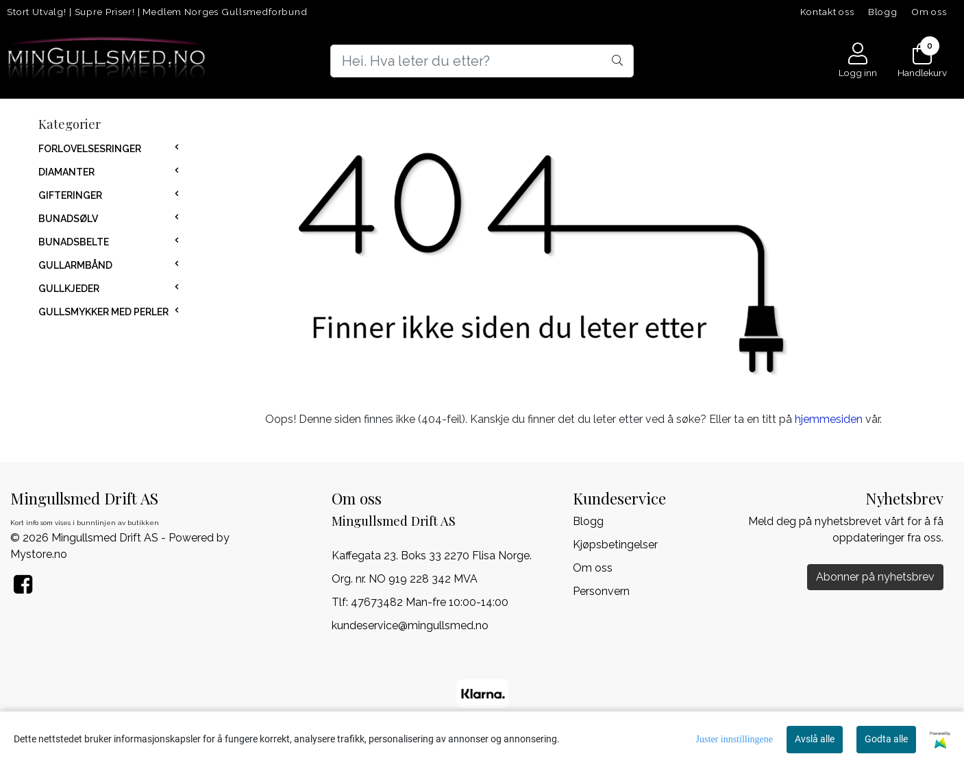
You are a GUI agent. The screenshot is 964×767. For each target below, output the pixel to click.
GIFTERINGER (70, 195)
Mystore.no (38, 554)
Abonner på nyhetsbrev (875, 576)
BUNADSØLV (68, 218)
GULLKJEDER (68, 288)
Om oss (929, 11)
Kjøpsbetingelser (615, 544)
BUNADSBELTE (73, 241)
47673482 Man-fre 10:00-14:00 (429, 602)
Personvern (601, 591)
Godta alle (886, 738)
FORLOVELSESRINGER (89, 148)
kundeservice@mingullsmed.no (410, 625)
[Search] (481, 61)
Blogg (883, 11)
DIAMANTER (66, 172)
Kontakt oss (827, 11)
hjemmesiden (829, 419)
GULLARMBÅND (75, 265)
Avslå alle (815, 738)
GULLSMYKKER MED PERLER (103, 311)
